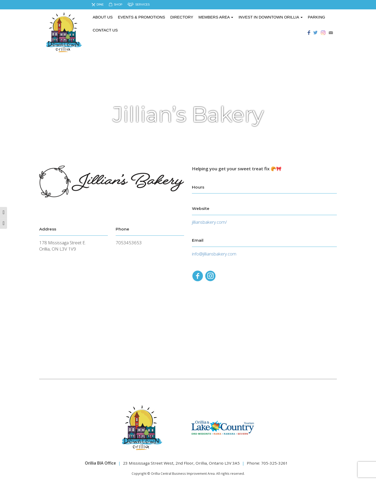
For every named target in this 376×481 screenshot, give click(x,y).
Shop (118, 4)
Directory (181, 17)
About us (103, 17)
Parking (316, 17)
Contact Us (105, 30)
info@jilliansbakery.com (214, 254)
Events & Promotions (141, 17)
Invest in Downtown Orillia (270, 17)
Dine (100, 4)
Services (142, 4)
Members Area (215, 17)
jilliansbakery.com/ (209, 222)
